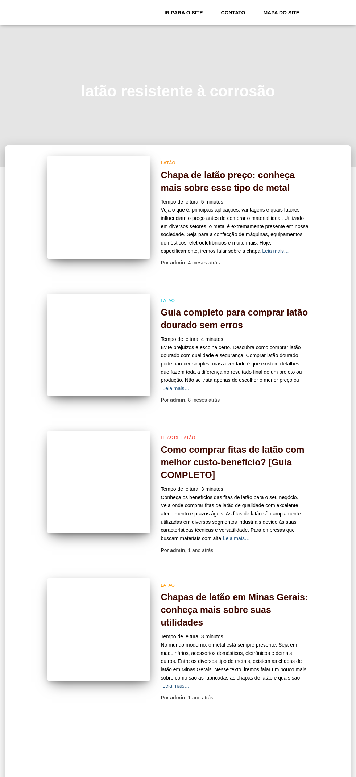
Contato (233, 13)
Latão (168, 163)
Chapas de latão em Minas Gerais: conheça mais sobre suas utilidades (234, 609)
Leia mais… (275, 251)
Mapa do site (281, 13)
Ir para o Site (184, 13)
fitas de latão (178, 437)
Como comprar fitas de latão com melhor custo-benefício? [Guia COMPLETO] (233, 462)
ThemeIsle (297, 769)
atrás (204, 263)
